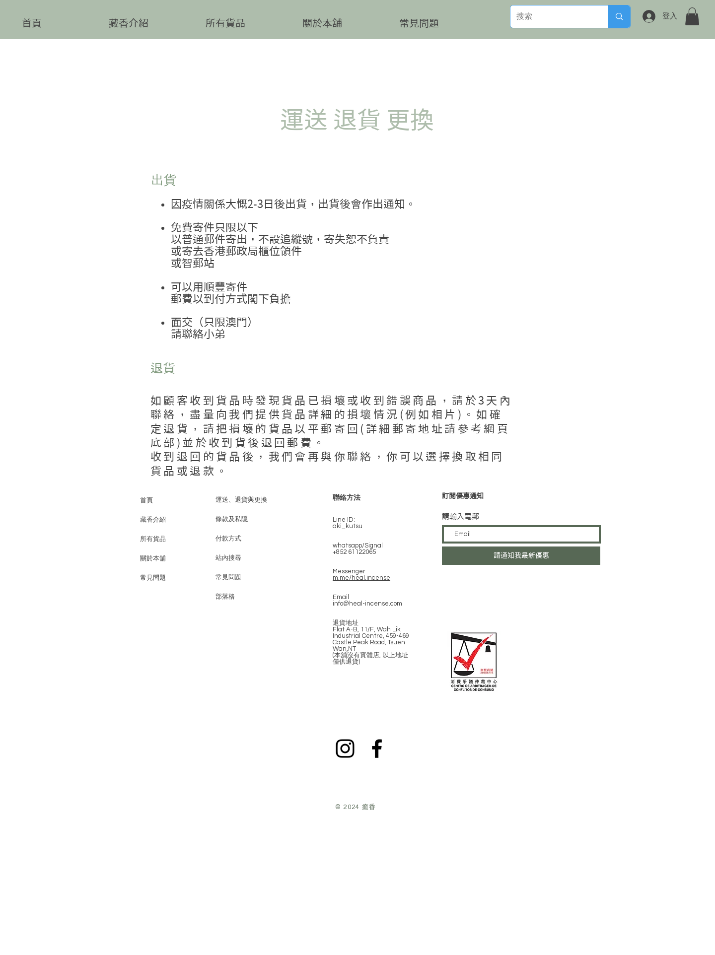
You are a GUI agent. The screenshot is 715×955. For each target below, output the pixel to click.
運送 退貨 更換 (357, 120)
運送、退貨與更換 (241, 499)
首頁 (146, 500)
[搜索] (551, 16)
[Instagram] (345, 748)
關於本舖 (153, 558)
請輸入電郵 (460, 516)
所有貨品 (153, 539)
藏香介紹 (153, 519)
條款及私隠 (231, 519)
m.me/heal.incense (361, 577)
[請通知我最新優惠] (521, 555)
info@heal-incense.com (367, 603)
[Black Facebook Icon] (376, 748)
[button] (692, 16)
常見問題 (153, 577)
